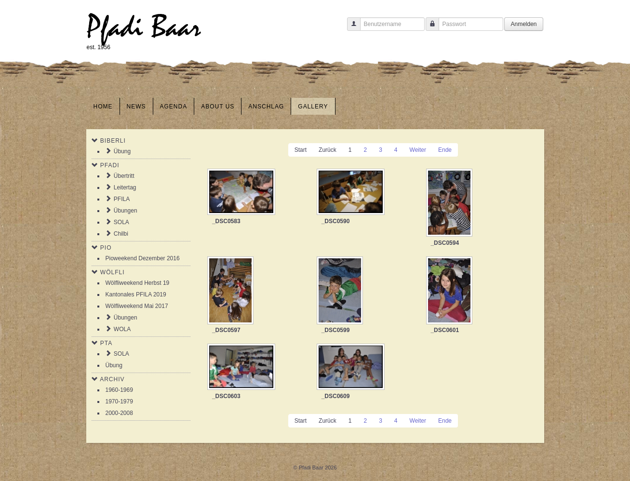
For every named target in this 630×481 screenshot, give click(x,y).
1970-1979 (119, 401)
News (136, 106)
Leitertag (125, 187)
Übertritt (124, 176)
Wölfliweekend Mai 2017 (137, 306)
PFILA (122, 199)
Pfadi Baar (144, 27)
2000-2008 (119, 413)
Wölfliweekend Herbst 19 (138, 283)
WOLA (122, 329)
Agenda (174, 106)
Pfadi (110, 165)
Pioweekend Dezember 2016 (143, 258)
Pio (106, 247)
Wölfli (112, 272)
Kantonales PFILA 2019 (136, 294)
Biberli (113, 140)
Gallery (313, 106)
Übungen (125, 210)
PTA (106, 343)
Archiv (112, 379)
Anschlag (266, 106)
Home (103, 106)
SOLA (121, 222)
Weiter (418, 150)
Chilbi (121, 233)
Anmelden (523, 24)
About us (217, 106)
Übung (122, 151)
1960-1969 (119, 390)
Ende (445, 150)
